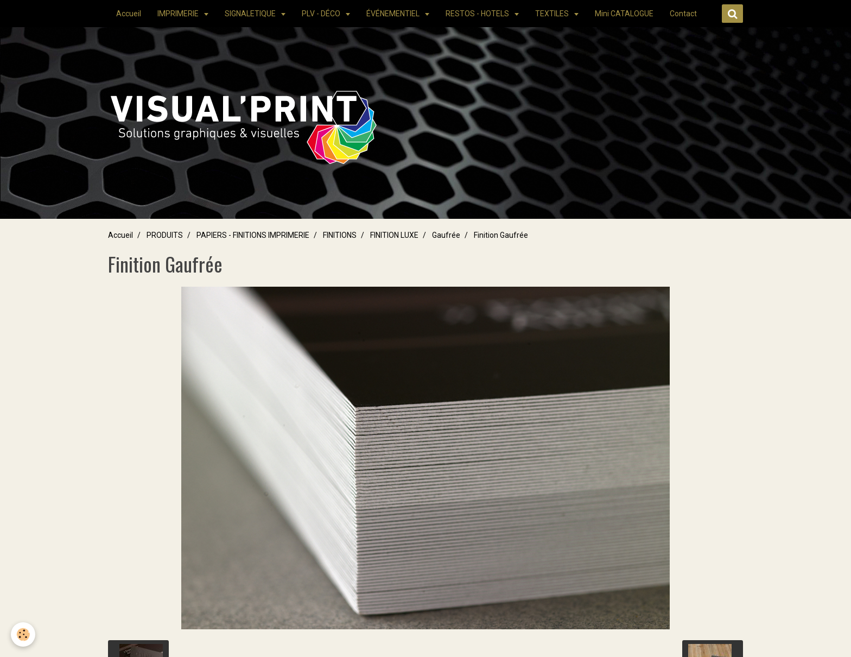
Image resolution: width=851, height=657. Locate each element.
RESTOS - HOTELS (478, 13)
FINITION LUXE (394, 235)
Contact (683, 13)
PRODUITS (165, 235)
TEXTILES (552, 13)
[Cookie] (23, 634)
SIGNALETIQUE (251, 13)
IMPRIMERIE (178, 13)
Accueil (128, 13)
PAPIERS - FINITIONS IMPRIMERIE (252, 235)
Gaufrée (446, 235)
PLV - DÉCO (322, 13)
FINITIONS (340, 235)
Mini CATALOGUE (624, 13)
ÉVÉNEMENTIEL (393, 13)
